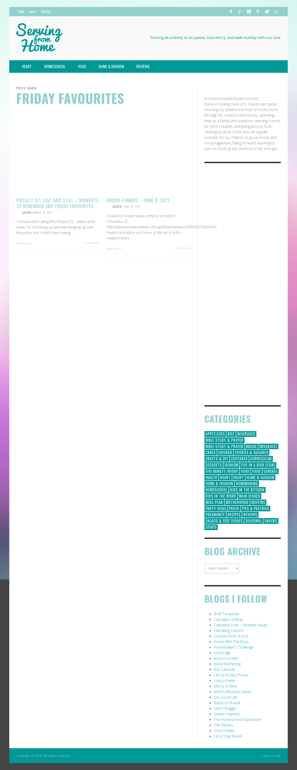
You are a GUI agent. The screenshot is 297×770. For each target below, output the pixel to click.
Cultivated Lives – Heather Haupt (241, 624)
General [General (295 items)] (271, 471)
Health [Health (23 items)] (211, 477)
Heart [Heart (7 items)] (238, 477)
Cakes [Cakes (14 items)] (211, 452)
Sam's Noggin (225, 708)
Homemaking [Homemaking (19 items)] (247, 483)
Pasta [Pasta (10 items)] (234, 508)
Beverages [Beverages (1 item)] (246, 434)
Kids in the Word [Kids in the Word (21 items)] (221, 496)
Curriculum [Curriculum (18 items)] (261, 458)
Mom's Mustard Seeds (232, 691)
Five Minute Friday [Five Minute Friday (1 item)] (222, 471)
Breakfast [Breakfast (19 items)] (268, 446)
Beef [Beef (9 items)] (231, 434)
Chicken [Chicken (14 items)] (225, 452)
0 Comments (92, 243)
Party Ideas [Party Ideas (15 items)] (216, 508)
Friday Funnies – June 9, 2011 (138, 200)
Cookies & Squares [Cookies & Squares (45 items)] (251, 452)
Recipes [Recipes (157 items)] (234, 514)
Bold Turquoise (226, 613)
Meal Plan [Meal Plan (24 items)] (214, 502)
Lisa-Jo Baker (225, 680)
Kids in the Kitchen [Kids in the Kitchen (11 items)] (247, 490)
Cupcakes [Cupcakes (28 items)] (239, 458)
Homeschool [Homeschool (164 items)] (216, 490)
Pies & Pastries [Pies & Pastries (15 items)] (255, 508)
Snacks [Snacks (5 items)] (271, 521)
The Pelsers (223, 725)
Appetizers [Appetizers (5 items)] (215, 434)
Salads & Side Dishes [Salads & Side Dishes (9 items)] (224, 521)
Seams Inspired (226, 713)
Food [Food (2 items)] (256, 471)
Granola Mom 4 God (231, 636)
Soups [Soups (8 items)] (211, 527)
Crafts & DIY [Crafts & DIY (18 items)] (217, 458)
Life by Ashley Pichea (231, 675)
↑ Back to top (271, 755)
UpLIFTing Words (228, 736)
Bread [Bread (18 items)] (251, 446)
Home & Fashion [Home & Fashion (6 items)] (219, 483)
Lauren (26, 212)
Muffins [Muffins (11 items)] (258, 502)
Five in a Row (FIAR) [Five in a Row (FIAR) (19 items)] (258, 465)
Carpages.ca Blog (228, 619)
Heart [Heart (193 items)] (225, 477)
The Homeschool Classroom (237, 719)
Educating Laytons (229, 630)
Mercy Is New (225, 686)
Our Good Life (225, 697)
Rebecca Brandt (227, 702)
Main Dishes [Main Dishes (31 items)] (249, 496)
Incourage (222, 652)
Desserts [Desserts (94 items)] (214, 465)
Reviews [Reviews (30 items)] (250, 514)
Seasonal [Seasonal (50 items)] (253, 521)
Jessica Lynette (226, 658)
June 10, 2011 (131, 206)
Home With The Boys (231, 641)
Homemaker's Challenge (234, 647)
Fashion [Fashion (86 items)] (231, 465)
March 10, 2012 (42, 212)
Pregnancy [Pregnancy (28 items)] (215, 514)
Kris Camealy (224, 669)
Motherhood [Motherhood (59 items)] (237, 502)
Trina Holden (224, 730)
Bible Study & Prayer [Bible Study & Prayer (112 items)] (224, 440)
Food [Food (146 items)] (245, 471)
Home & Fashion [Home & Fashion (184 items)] (260, 477)
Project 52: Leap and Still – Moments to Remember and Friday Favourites (57, 203)
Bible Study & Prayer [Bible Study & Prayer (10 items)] (224, 446)
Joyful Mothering (227, 663)
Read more (24, 243)
